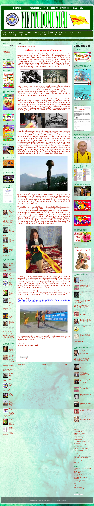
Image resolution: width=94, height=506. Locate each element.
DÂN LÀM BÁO (77, 481)
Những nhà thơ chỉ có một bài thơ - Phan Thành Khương (85, 279)
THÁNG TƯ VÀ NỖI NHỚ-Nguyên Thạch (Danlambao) (7, 310)
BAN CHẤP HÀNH (69, 35)
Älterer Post (67, 364)
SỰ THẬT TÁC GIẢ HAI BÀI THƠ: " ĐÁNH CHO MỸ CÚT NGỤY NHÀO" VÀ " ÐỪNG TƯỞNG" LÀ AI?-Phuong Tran (8, 223)
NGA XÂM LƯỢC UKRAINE (80, 448)
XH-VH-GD (76, 462)
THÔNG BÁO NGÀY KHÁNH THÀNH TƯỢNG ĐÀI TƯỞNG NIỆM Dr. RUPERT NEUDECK (82, 301)
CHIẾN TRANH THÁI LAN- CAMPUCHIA (80, 434)
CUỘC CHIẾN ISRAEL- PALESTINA (81, 441)
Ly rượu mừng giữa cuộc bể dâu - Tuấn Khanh (85, 286)
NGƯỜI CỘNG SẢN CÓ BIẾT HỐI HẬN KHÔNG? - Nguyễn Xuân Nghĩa (85, 320)
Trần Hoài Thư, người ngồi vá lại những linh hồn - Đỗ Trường (11, 349)
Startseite (44, 364)
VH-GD (75, 459)
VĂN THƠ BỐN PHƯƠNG (40, 35)
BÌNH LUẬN (44, 32)
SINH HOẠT (11, 32)
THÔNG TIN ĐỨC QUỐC (79, 489)
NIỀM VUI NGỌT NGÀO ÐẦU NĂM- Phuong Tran (11, 276)
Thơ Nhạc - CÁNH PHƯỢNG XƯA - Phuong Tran (11, 293)
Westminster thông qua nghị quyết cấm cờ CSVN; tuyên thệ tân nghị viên (85, 403)
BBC (75, 483)
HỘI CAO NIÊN (79, 32)
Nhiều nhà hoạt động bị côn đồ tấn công (11, 323)
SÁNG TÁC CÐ (41, 39)
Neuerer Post (21, 364)
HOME (4, 32)
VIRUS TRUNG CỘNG (78, 460)
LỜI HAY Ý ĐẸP (77, 446)
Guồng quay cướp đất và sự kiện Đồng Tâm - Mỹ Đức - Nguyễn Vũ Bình (8, 330)
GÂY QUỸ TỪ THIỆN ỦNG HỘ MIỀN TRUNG (11, 396)
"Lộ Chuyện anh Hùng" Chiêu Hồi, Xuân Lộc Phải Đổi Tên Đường (85, 313)
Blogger (64, 500)
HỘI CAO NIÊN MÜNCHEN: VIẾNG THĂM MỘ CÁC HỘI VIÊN (84, 374)
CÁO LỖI (76, 247)
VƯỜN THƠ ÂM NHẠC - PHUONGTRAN (79, 472)
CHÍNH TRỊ (36, 32)
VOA (75, 485)
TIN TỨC (28, 32)
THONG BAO (20, 32)
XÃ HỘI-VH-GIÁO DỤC (8, 35)
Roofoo (56, 500)
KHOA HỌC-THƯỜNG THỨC (24, 35)
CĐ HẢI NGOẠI (77, 431)
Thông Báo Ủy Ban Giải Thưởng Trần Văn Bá (85, 327)
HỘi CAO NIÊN (77, 443)
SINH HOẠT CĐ (77, 452)
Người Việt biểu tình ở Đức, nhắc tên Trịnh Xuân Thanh (11, 403)
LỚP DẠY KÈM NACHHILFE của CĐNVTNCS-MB (6, 52)
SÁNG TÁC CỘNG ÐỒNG (56, 32)
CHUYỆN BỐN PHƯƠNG (56, 35)
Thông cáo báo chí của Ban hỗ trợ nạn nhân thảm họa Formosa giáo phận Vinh (85, 381)
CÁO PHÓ (76, 429)
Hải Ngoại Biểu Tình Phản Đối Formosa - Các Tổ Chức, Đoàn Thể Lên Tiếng (85, 418)
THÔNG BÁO (6, 39)
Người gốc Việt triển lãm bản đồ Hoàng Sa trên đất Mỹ (85, 335)
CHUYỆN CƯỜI (69, 32)
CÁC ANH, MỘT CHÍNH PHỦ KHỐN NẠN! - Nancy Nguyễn (85, 366)
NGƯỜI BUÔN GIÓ (78, 487)
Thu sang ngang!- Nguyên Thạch (10, 315)
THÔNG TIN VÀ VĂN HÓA (79, 480)
